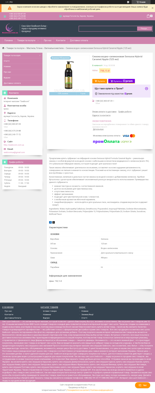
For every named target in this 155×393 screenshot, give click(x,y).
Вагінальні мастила (54, 48)
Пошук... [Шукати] (144, 28)
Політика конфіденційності (101, 390)
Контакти (60, 40)
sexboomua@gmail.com (14, 152)
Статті (7, 61)
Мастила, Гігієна (34, 48)
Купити (101, 81)
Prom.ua (91, 385)
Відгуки (7, 78)
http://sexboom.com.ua (14, 145)
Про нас (48, 40)
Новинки (47, 314)
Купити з (123, 81)
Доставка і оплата (79, 40)
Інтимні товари (50, 311)
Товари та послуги (26, 40)
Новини (7, 66)
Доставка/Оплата (13, 318)
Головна (9, 40)
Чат (143, 385)
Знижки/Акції (87, 314)
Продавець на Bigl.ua (77, 387)
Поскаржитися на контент (78, 390)
